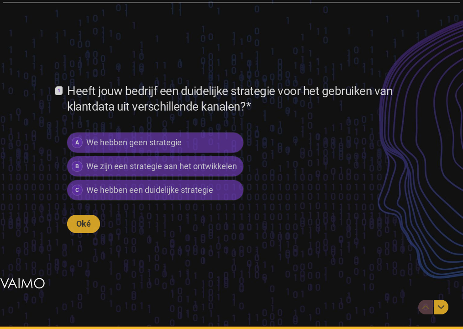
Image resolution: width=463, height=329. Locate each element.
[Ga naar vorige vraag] (425, 307)
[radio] (155, 143)
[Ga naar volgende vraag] (441, 307)
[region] (89, 294)
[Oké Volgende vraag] (83, 224)
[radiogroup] (155, 166)
